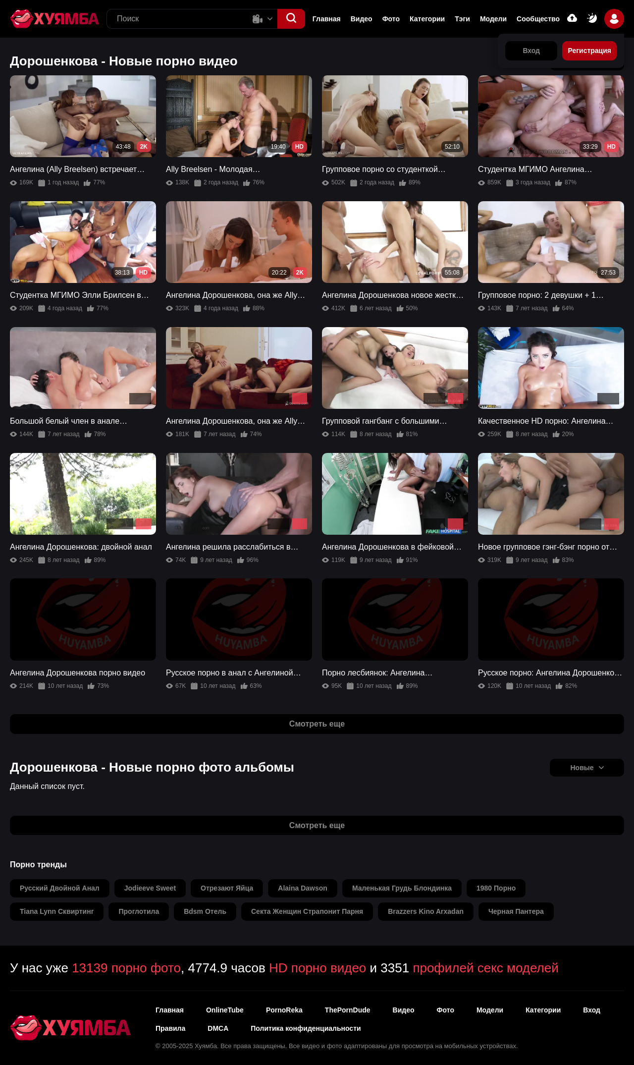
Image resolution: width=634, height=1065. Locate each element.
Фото (391, 19)
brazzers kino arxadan (426, 911)
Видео (361, 19)
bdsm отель (205, 911)
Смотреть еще (317, 724)
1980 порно (496, 888)
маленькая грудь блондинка (402, 888)
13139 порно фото (126, 967)
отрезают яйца (227, 888)
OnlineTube (225, 1010)
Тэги (462, 19)
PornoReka (284, 1010)
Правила (170, 1028)
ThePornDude (347, 1010)
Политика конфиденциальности (306, 1028)
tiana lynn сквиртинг (57, 911)
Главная (327, 19)
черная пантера (516, 911)
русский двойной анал (60, 888)
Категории (427, 19)
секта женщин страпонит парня (307, 911)
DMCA (218, 1028)
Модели (493, 19)
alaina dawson (302, 888)
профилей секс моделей (485, 967)
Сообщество (538, 19)
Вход (591, 1010)
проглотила (138, 911)
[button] (291, 19)
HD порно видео (317, 967)
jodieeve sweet (150, 888)
